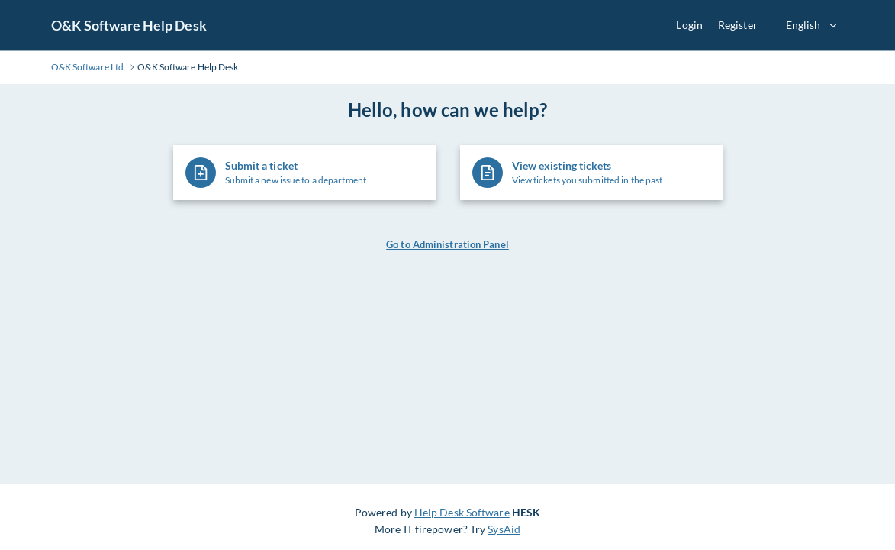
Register (738, 24)
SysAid (504, 528)
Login (689, 24)
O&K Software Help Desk (129, 25)
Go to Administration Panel (447, 244)
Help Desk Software (462, 512)
